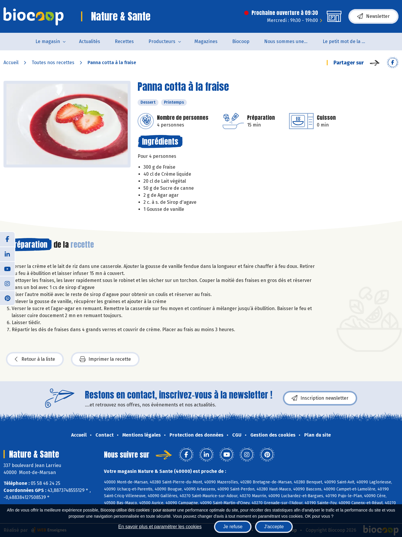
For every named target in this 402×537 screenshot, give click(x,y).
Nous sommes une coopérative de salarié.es (289, 41)
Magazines (206, 41)
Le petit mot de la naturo (348, 41)
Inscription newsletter (320, 398)
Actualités (89, 41)
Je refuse (232, 526)
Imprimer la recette (105, 359)
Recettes (124, 41)
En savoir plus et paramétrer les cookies (160, 526)
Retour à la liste (35, 359)
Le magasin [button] (47, 41)
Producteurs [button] (161, 41)
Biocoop (240, 41)
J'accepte (274, 526)
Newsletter (373, 16)
